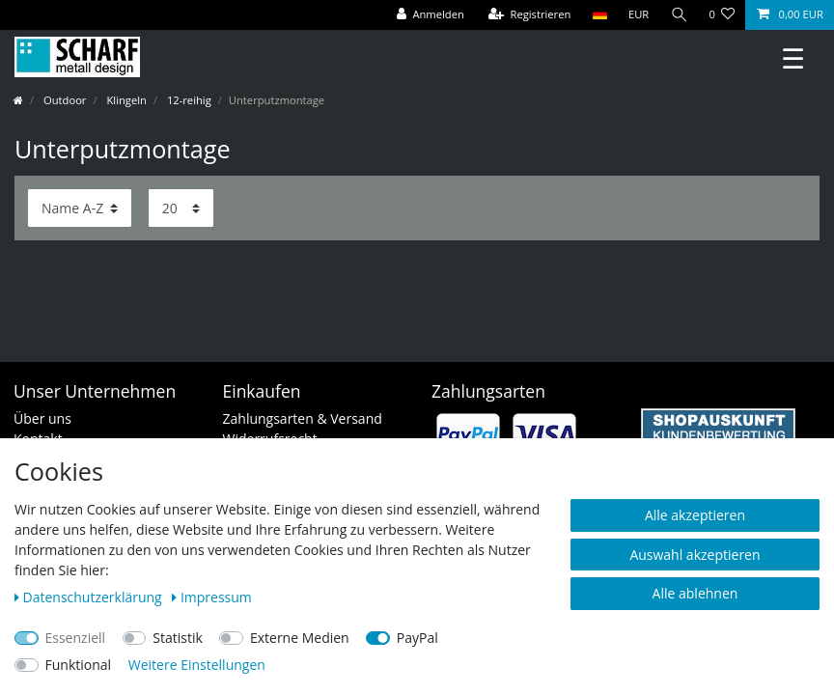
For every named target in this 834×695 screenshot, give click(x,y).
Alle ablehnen (695, 593)
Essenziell (75, 637)
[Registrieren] (530, 15)
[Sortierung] (79, 208)
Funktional (78, 664)
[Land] (599, 15)
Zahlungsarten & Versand (302, 418)
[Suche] (678, 15)
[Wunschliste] (721, 15)
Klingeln (125, 100)
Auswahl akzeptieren (694, 554)
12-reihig (187, 100)
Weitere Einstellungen (196, 664)
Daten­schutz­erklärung (89, 597)
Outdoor (63, 100)
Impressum (211, 597)
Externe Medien (299, 637)
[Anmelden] (430, 15)
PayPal (417, 637)
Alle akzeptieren (695, 515)
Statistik (178, 637)
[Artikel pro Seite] (181, 208)
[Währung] (639, 15)
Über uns (42, 418)
